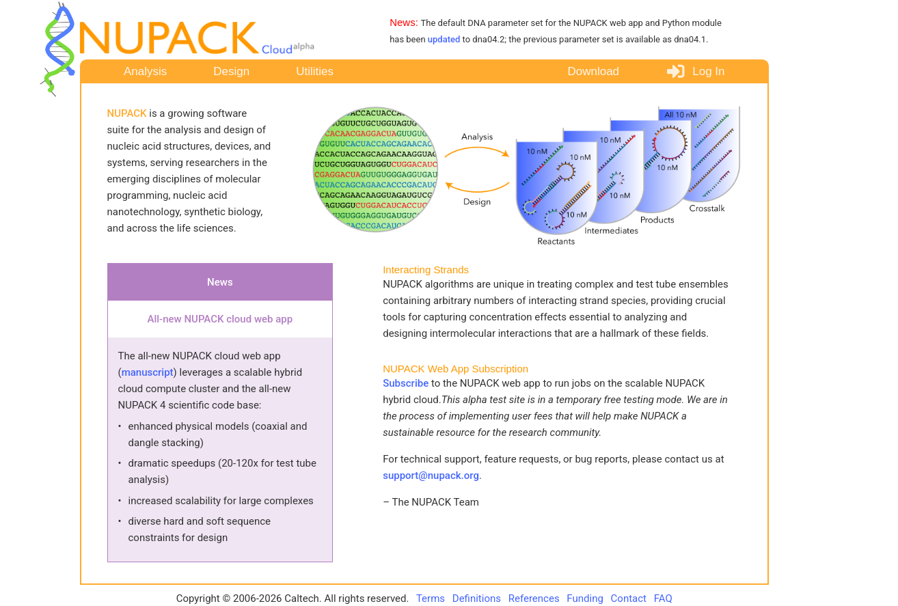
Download (593, 71)
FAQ (663, 598)
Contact (630, 598)
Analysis (145, 71)
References (535, 598)
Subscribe (407, 383)
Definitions (478, 598)
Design (231, 71)
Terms (430, 598)
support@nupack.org (431, 475)
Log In (695, 72)
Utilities (315, 71)
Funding (586, 598)
